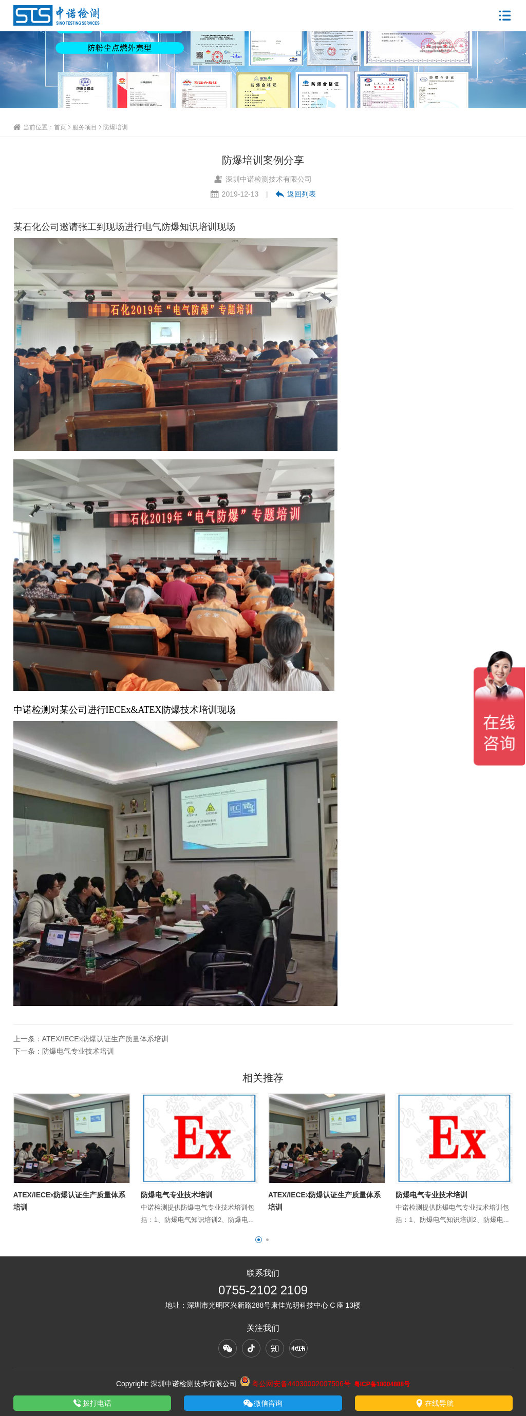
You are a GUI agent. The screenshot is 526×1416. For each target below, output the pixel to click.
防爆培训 (115, 127)
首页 (60, 127)
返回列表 (295, 194)
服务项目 (84, 127)
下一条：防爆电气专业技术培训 (63, 1051)
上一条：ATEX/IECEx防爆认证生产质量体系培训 (90, 1039)
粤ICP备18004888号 (382, 1384)
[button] (258, 1239)
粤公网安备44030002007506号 (295, 1384)
